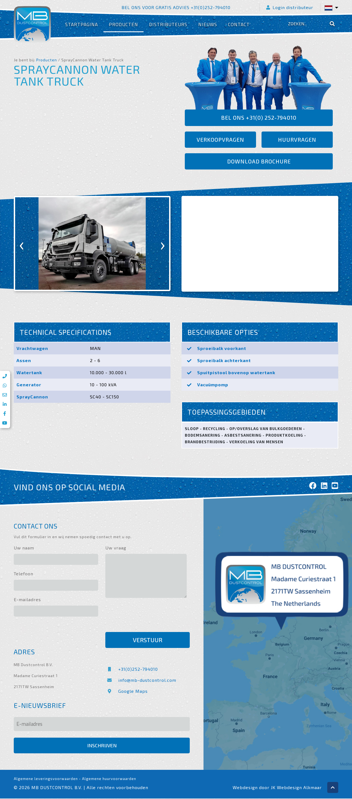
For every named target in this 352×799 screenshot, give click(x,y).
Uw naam (24, 548)
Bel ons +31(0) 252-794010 (259, 117)
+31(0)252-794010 (131, 669)
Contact (239, 24)
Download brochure (259, 161)
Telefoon (23, 574)
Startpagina (81, 24)
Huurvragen (297, 139)
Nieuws (207, 24)
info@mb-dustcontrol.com (140, 680)
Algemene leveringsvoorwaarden (46, 779)
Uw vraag (115, 548)
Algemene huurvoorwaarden (109, 779)
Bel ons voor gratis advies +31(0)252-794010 (176, 7)
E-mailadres (27, 600)
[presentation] (21, 244)
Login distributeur (290, 7)
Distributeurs (168, 24)
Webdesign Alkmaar (299, 787)
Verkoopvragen (220, 139)
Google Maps (126, 691)
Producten (123, 24)
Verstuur (147, 640)
